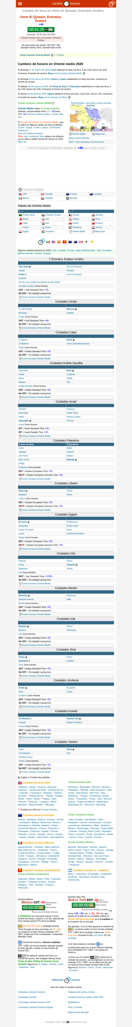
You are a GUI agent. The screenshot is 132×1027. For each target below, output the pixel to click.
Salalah (70, 313)
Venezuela (23, 888)
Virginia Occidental (86, 802)
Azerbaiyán (24, 822)
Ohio (103, 793)
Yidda (21, 374)
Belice (71, 874)
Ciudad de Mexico (26, 853)
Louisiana (44, 802)
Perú (31, 885)
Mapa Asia (98, 134)
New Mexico (82, 793)
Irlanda (22, 837)
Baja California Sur (27, 850)
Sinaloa (71, 859)
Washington (102, 802)
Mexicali (72, 847)
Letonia (83, 822)
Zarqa (69, 692)
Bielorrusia (46, 822)
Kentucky (33, 802)
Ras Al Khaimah (74, 266)
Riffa (69, 599)
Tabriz (70, 561)
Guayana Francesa (37, 882)
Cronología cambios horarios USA (34, 1002)
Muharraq (71, 595)
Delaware (47, 793)
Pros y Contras (75, 1007)
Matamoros (23, 865)
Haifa (21, 417)
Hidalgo (44, 862)
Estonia (54, 831)
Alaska (32, 787)
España (47, 253)
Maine (53, 802)
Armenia (51, 819)
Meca (21, 378)
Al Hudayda (24, 753)
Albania (21, 819)
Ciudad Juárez (44, 853)
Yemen (97, 227)
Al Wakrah (23, 344)
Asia (99, 250)
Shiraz (70, 568)
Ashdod (22, 409)
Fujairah (22, 278)
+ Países (59, 55)
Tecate (71, 862)
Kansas (22, 802)
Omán (55, 114)
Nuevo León (89, 850)
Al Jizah (29, 530)
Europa (71, 194)
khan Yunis (24, 459)
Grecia (50, 834)
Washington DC (75, 805)
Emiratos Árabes (51, 215)
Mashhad (23, 568)
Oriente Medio (26, 108)
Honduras (72, 877)
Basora (22, 630)
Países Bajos (107, 828)
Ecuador (22, 882)
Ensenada (52, 859)
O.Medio (47, 198)
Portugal (82, 831)
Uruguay (49, 885)
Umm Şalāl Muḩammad (78, 344)
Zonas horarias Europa (81, 814)
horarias (76, 980)
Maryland (22, 805)
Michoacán (83, 847)
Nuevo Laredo (74, 850)
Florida (49, 796)
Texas (92, 799)
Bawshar (23, 313)
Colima (32, 859)
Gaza (21, 448)
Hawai (21, 799)
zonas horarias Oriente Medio (67, 73)
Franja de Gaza (59, 86)
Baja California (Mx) (85, 250)
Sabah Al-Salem (74, 722)
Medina (22, 382)
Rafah (21, 463)
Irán (26, 136)
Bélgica (35, 822)
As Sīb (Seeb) (25, 309)
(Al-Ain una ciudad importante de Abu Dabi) (39, 282)
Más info (22, 142)
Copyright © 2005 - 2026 (55, 1022)
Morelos (94, 847)
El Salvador (93, 874)
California (22, 790)
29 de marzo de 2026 (39, 79)
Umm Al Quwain (74, 274)
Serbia (110, 834)
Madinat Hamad (26, 599)
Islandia (31, 837)
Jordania (33, 136)
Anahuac (39, 847)
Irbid (21, 692)
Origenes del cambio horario (81, 992)
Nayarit (102, 847)
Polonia (72, 831)
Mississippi (85, 787)
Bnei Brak (23, 413)
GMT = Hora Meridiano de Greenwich (86, 142)
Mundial (71, 198)
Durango (41, 859)
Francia (32, 834)
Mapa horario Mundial (79, 138)
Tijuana (79, 862)
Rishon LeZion (74, 417)
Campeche (43, 850)
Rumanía (80, 834)
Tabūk (70, 378)
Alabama (23, 787)
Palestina (76, 227)
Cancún (53, 850)
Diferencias (57, 980)
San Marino (99, 834)
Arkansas (51, 787)
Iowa (54, 799)
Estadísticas (73, 1002)
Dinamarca (53, 828)
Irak (45, 223)
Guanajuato (23, 862)
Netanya (71, 409)
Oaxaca (100, 850)
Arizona (42, 787)
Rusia (89, 834)
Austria (60, 819)
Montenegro (83, 828)
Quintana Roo (74, 856)
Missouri (96, 787)
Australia (96, 194)
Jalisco (54, 862)
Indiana (46, 799)
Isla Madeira (90, 819)
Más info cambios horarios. (30, 133)
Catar (23, 223)
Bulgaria (46, 825)
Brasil (39, 879)
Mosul (70, 626)
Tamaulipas (101, 859)
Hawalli (22, 722)
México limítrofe (25, 253)
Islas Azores (42, 837)
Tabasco (90, 859)
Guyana (51, 882)
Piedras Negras (76, 853)
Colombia (55, 879)
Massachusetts (36, 805)
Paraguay (22, 885)
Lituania (107, 822)
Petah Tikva (72, 413)
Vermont (108, 799)
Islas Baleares (57, 837)
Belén (69, 448)
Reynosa (88, 856)
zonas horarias (50, 809)
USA (23, 194)
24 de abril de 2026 (37, 94)
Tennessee (82, 799)
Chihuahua (41, 856)
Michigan (50, 805)
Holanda (36, 825)
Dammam (23, 370)
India (61, 964)
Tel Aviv (70, 421)
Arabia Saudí (27, 215)
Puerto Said (72, 526)
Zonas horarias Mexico (81, 842)
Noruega (95, 828)
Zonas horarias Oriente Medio (36, 103)
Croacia (42, 828)
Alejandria (23, 526)
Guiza (21, 530)
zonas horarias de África (54, 97)
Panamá (95, 877)
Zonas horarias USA (79, 782)
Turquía (97, 223)
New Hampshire (97, 790)
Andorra (41, 819)
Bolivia (32, 879)
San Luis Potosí (101, 856)
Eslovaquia (23, 831)
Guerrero (35, 862)
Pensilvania (95, 796)
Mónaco (72, 828)
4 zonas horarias (50, 108)
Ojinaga (109, 850)
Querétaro (99, 853)
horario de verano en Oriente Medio (39, 122)
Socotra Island (25, 757)
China (91, 967)
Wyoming (100, 805)
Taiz (69, 753)
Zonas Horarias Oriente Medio (35, 297)
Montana (106, 787)
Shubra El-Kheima (75, 533)
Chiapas (30, 856)
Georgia (58, 796)
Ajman (22, 270)
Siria (42, 136)
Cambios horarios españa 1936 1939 (85, 997)
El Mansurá (72, 522)
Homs (69, 657)
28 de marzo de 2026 (38, 86)
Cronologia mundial (27, 997)
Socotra (99, 215)
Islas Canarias (76, 819)
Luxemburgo (74, 825)
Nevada (84, 790)
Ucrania (98, 837)
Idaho (29, 799)
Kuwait (74, 215)
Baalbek (22, 495)
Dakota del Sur (36, 796)
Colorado (23, 793)
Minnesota (73, 787)
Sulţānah (71, 374)
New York (94, 793)
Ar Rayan (23, 340)
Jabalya (22, 452)
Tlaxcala (89, 862)
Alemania (31, 819)
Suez (69, 530)
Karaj (21, 565)
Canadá (46, 194)
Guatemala (106, 874)
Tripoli (70, 491)
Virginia (71, 802)
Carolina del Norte (37, 790)
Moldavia (105, 825)
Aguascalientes (25, 847)
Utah (99, 799)
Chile (46, 879)
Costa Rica (81, 874)
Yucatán (109, 862)
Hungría (59, 834)
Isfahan (22, 561)
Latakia (70, 661)
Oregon (84, 796)
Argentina (22, 879)
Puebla (89, 853)
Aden (21, 749)
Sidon (69, 495)
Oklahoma (73, 796)
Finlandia (22, 834)
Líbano (44, 127)
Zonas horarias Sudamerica (33, 874)
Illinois (37, 799)
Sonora (80, 859)
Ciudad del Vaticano (27, 828)
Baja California (52, 847)
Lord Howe (98, 935)
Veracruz (99, 862)
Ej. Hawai (42, 964)
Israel (53, 70)
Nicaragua (84, 877)
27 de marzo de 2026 (39, 70)
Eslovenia (35, 831)
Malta (96, 825)
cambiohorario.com (78, 1022)
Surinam (39, 885)
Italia (100, 819)
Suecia (72, 837)
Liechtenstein (95, 822)
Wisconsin (90, 805)
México (24, 198)
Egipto (50, 94)
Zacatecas (74, 865)
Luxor (21, 533)
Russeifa (71, 688)
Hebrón (70, 452)
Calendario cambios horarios (31, 992)
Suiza (80, 837)
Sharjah (70, 270)
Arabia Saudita (26, 386)
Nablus (70, 456)
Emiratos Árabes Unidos (38, 114)
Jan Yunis (23, 456)
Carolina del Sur (55, 790)
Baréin (25, 219)
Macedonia (87, 825)
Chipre (54, 79)
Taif (68, 382)
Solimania (71, 630)
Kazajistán (73, 822)
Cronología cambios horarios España (35, 1007)
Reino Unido (94, 831)
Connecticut (35, 793)
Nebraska (73, 790)
